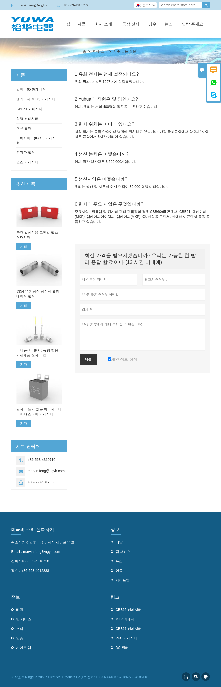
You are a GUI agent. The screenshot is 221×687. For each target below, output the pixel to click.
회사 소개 (103, 24)
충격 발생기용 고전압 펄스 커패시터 (37, 234)
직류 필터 (23, 128)
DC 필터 (122, 648)
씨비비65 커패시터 (31, 89)
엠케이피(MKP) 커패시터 (35, 99)
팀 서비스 (123, 552)
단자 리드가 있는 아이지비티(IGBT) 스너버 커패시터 (38, 411)
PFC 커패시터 (127, 638)
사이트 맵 (23, 648)
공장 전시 (130, 24)
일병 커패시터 (27, 119)
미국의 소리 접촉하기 (32, 529)
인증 (119, 571)
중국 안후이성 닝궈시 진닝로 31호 (48, 542)
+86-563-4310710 (75, 5)
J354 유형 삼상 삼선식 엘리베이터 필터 (37, 293)
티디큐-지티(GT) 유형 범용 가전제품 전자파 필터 (37, 352)
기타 (23, 247)
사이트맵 (123, 580)
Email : (16, 552)
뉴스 (168, 24)
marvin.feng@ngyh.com (35, 5)
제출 (88, 359)
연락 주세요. (193, 24)
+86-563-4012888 (41, 482)
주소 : (15, 542)
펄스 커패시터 (27, 162)
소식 (19, 629)
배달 (119, 542)
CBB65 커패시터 (129, 610)
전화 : (15, 561)
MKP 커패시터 (127, 619)
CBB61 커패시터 (29, 109)
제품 (82, 24)
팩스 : (15, 571)
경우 (152, 24)
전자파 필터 (25, 152)
